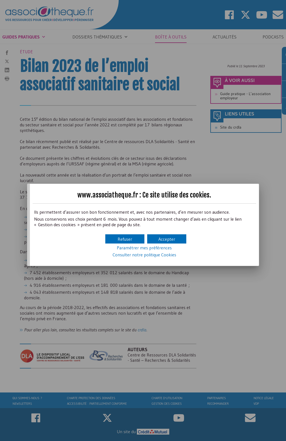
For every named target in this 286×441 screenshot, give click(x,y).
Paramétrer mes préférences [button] (144, 247)
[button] (166, 239)
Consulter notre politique (144, 254)
